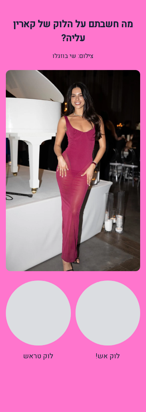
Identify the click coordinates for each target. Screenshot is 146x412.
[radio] (108, 321)
